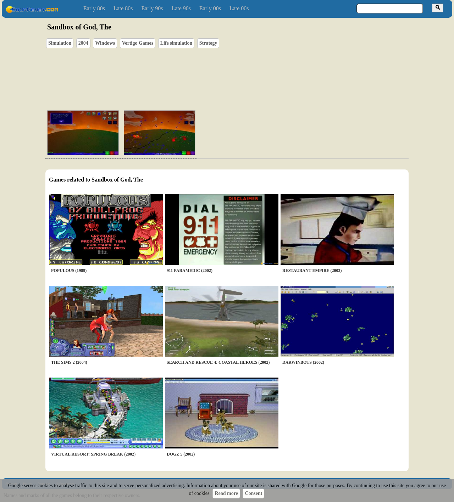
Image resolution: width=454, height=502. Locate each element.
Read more (226, 493)
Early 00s (210, 8)
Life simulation (176, 43)
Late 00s (239, 8)
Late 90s (181, 8)
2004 (83, 43)
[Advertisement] (247, 71)
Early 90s (152, 8)
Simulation (59, 43)
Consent (253, 493)
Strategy (208, 43)
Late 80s (123, 8)
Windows (105, 43)
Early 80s (94, 8)
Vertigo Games (138, 43)
